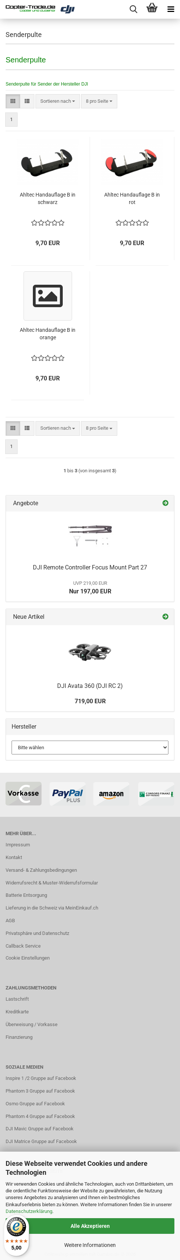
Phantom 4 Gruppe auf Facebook (40, 1116)
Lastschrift (17, 999)
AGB (10, 920)
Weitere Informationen (90, 1245)
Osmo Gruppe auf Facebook (35, 1103)
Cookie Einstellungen (28, 958)
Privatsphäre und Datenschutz (37, 933)
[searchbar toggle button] (133, 9)
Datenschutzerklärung (29, 1211)
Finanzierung (19, 1037)
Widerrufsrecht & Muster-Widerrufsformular (52, 883)
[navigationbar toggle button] (170, 9)
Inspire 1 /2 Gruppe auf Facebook (41, 1078)
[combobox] (57, 101)
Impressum (18, 844)
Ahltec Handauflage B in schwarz (47, 198)
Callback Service (23, 946)
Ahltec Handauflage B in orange (47, 333)
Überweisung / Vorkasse (32, 1024)
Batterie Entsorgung (26, 895)
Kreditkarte (17, 1012)
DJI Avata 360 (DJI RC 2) (90, 685)
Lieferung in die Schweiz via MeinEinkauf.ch (52, 908)
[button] (13, 101)
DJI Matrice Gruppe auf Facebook (41, 1141)
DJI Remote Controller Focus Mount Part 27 (90, 567)
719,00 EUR (90, 701)
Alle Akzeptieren (90, 1226)
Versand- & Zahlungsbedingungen (41, 870)
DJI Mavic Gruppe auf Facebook (40, 1128)
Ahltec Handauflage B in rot (132, 198)
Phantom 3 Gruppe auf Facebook (40, 1091)
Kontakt (14, 857)
